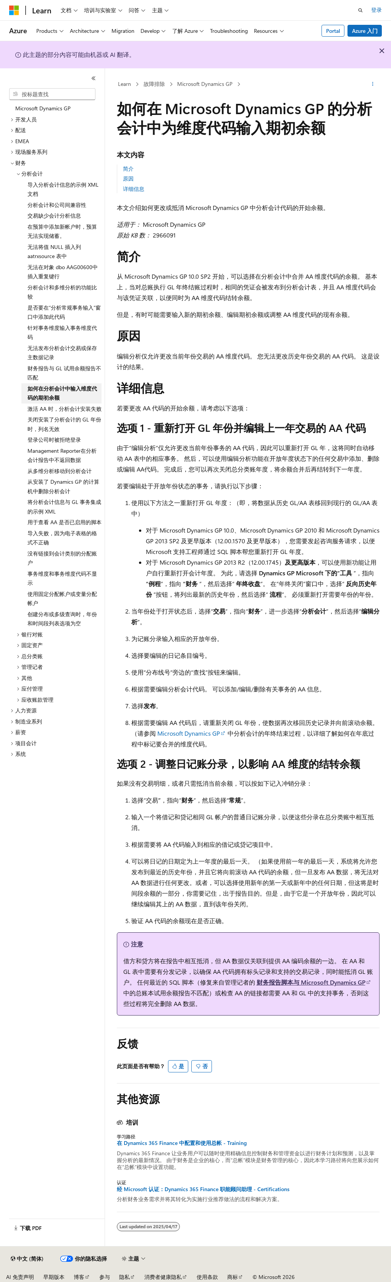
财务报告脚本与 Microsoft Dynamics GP (311, 982)
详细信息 (133, 188)
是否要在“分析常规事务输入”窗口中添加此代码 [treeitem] (64, 312)
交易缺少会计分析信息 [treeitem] (54, 215)
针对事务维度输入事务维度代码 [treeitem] (62, 332)
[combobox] (52, 94)
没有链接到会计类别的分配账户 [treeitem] (62, 558)
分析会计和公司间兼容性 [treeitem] (56, 204)
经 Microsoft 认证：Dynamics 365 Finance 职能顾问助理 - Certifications (203, 1189)
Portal (333, 30)
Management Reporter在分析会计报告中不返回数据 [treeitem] (62, 455)
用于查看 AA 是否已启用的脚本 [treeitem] (64, 522)
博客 (79, 1276)
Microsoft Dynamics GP (205, 83)
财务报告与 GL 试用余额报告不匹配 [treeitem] (64, 373)
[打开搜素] (360, 10)
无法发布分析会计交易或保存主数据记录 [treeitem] (62, 352)
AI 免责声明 (20, 1276)
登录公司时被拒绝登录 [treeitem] (54, 439)
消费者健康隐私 (163, 1276)
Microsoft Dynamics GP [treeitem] (43, 108)
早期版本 (54, 1276)
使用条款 (207, 1276)
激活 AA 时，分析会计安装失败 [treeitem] (64, 408)
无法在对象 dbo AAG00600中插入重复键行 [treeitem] (62, 271)
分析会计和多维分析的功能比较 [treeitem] (62, 292)
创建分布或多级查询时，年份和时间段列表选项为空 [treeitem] (62, 618)
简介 (128, 168)
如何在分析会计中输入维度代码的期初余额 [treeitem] (62, 393)
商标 (232, 1276)
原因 (128, 178)
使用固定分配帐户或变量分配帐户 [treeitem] (62, 598)
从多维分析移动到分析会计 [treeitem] (59, 471)
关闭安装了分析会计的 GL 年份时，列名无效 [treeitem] (64, 424)
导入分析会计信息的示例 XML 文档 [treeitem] (63, 189)
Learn (124, 83)
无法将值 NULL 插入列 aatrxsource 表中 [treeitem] (54, 251)
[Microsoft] (14, 10)
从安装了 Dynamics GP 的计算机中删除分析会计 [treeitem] (63, 486)
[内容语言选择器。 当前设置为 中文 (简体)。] (27, 1259)
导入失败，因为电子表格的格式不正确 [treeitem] (62, 538)
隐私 (124, 1276)
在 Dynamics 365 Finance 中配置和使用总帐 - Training (182, 1143)
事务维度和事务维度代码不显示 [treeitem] (62, 578)
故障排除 (154, 83)
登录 (376, 9)
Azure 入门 (365, 30)
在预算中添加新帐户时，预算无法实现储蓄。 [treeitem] (62, 231)
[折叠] (94, 78)
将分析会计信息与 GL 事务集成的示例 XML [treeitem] (64, 506)
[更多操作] (372, 84)
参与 (104, 1276)
